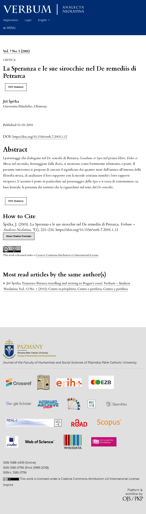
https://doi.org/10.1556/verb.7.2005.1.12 (40, 136)
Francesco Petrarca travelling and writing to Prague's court (62, 283)
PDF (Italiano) (15, 87)
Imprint (8, 485)
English (45, 20)
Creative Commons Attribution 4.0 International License (67, 255)
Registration (10, 20)
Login (28, 20)
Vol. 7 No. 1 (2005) (16, 51)
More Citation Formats (18, 236)
